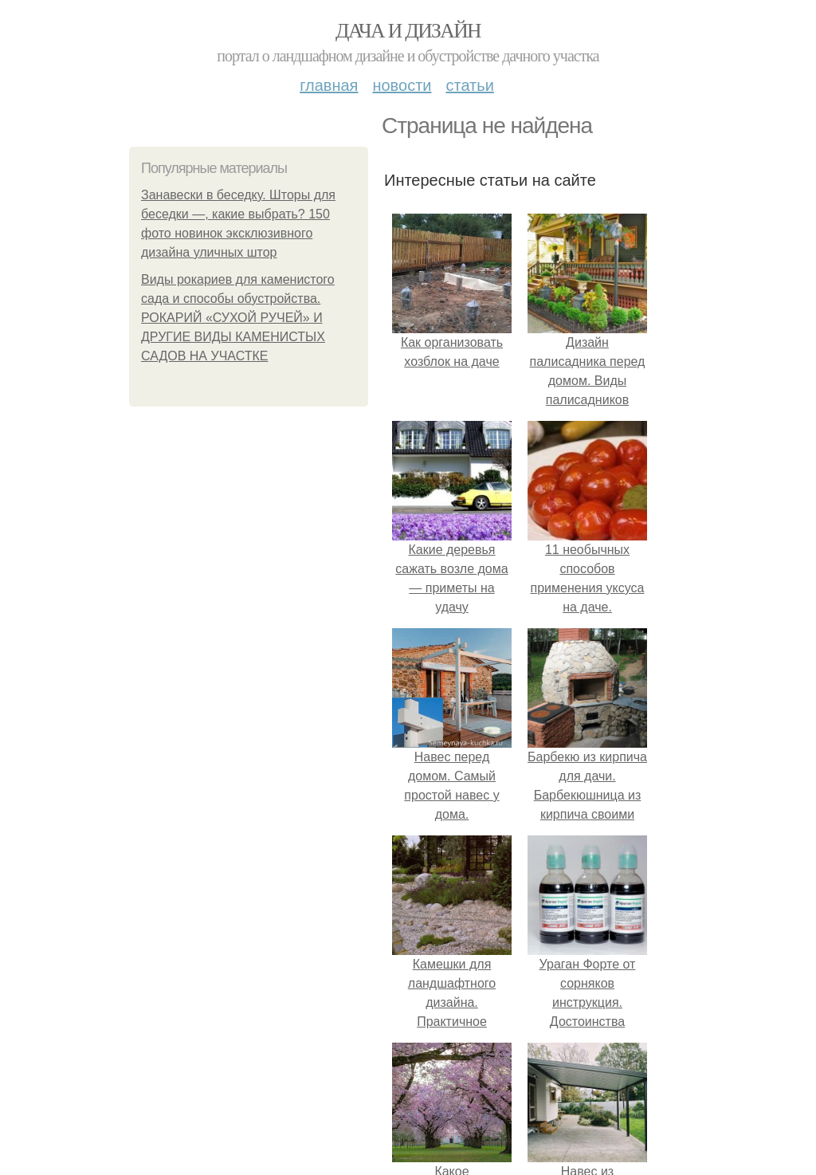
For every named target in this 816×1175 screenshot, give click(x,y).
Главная (329, 85)
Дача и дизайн (408, 30)
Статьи (469, 85)
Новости (401, 85)
